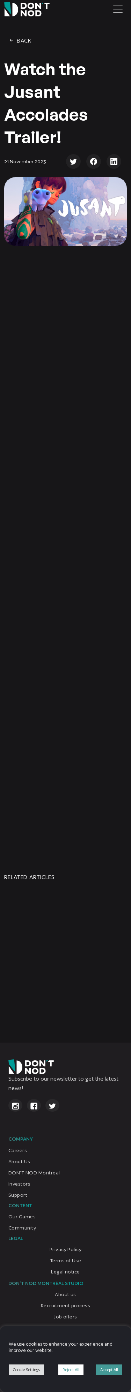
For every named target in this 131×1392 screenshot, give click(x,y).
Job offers (65, 1317)
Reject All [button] (71, 1369)
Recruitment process (65, 1306)
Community (22, 1228)
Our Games (22, 1216)
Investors (19, 1184)
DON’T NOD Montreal (34, 1172)
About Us (19, 1161)
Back (19, 40)
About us (65, 1295)
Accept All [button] (109, 1369)
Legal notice (65, 1271)
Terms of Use (65, 1260)
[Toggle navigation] (118, 9)
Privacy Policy (66, 1249)
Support (17, 1195)
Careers (17, 1150)
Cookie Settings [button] (26, 1369)
